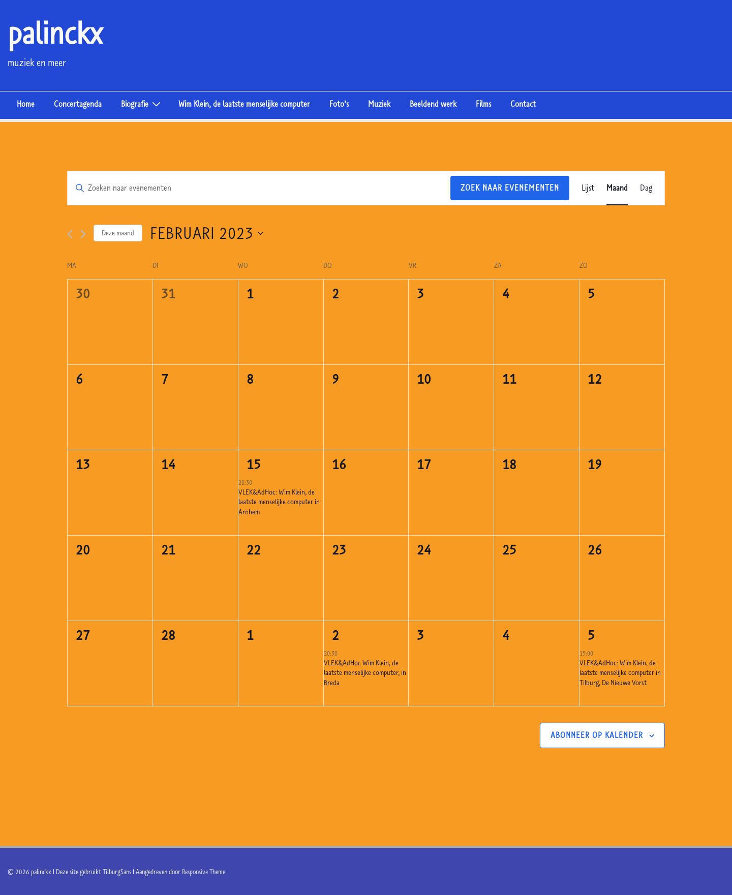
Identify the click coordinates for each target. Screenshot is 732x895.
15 (254, 464)
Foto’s (339, 104)
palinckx (55, 33)
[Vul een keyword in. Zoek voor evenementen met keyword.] (259, 188)
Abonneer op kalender (597, 735)
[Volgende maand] (83, 234)
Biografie (142, 103)
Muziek (379, 104)
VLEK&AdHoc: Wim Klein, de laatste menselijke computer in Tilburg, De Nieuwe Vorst (620, 672)
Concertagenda (78, 104)
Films (483, 104)
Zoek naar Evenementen (510, 187)
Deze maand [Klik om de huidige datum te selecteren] (118, 232)
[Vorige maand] (70, 234)
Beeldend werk (433, 104)
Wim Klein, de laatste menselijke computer (244, 104)
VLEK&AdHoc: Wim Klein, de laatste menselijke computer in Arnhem (279, 501)
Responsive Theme (203, 872)
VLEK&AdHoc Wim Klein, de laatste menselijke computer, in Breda (365, 672)
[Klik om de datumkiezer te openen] (206, 233)
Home (26, 104)
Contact (523, 104)
